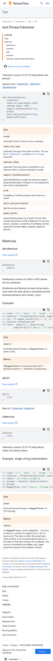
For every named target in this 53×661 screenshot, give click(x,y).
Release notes (8, 621)
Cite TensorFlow (9, 635)
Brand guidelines (9, 630)
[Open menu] (4, 3)
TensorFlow (7, 22)
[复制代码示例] (48, 94)
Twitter (5, 600)
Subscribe (43, 651)
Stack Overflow (9, 626)
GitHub (5, 596)
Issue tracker (8, 617)
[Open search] (41, 3)
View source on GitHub (17, 66)
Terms (5, 645)
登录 (48, 3)
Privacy (14, 645)
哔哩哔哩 (6, 605)
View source (8, 255)
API (36, 22)
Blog (4, 591)
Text (5, 12)
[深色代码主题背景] (44, 94)
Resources (19, 22)
